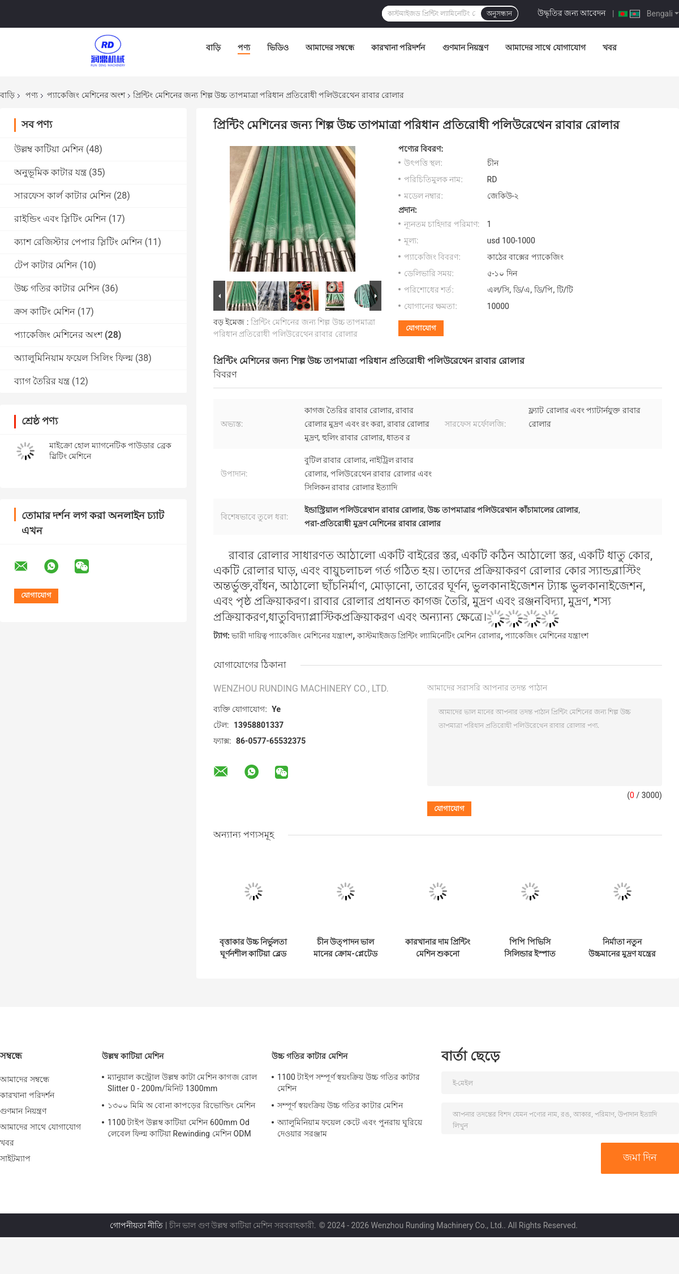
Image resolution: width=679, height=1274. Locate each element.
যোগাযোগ (421, 328)
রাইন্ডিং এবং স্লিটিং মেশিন (60, 218)
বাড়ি (213, 47)
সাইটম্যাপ (15, 1158)
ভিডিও (278, 47)
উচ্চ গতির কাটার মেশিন (57, 288)
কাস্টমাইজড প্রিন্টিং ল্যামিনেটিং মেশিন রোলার (429, 635)
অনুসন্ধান (499, 14)
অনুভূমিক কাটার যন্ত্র (50, 172)
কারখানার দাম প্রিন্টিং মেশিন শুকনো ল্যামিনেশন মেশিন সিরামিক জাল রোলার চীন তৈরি (437, 948)
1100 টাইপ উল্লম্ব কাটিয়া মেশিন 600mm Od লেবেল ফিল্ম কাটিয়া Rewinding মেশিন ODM (179, 1128)
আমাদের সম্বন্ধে (330, 47)
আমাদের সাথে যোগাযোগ (545, 47)
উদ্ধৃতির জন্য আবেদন (572, 13)
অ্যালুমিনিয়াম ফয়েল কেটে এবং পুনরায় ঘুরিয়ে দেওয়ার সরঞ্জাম (349, 1128)
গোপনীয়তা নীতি (136, 1225)
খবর (610, 47)
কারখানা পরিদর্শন (398, 47)
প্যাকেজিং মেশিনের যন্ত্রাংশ (546, 635)
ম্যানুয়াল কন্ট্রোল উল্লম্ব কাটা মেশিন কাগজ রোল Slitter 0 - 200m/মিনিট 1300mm (182, 1083)
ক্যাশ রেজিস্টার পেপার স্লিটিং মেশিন (78, 242)
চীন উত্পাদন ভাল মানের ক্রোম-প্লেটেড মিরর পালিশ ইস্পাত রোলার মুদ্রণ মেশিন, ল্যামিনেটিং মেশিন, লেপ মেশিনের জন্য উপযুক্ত (345, 948)
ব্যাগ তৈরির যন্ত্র (42, 381)
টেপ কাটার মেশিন (46, 265)
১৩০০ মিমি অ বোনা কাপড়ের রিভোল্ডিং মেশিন (181, 1105)
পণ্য (244, 47)
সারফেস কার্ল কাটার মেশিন (62, 195)
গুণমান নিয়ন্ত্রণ (465, 47)
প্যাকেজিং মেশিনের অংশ (86, 95)
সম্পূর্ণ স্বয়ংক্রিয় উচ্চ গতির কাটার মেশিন (340, 1105)
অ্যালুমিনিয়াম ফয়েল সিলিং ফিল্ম (73, 358)
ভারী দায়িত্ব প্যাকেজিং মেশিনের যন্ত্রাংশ (292, 635)
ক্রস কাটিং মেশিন (44, 311)
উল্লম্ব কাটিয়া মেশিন (49, 149)
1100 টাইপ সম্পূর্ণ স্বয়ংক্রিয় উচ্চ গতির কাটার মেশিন (348, 1083)
